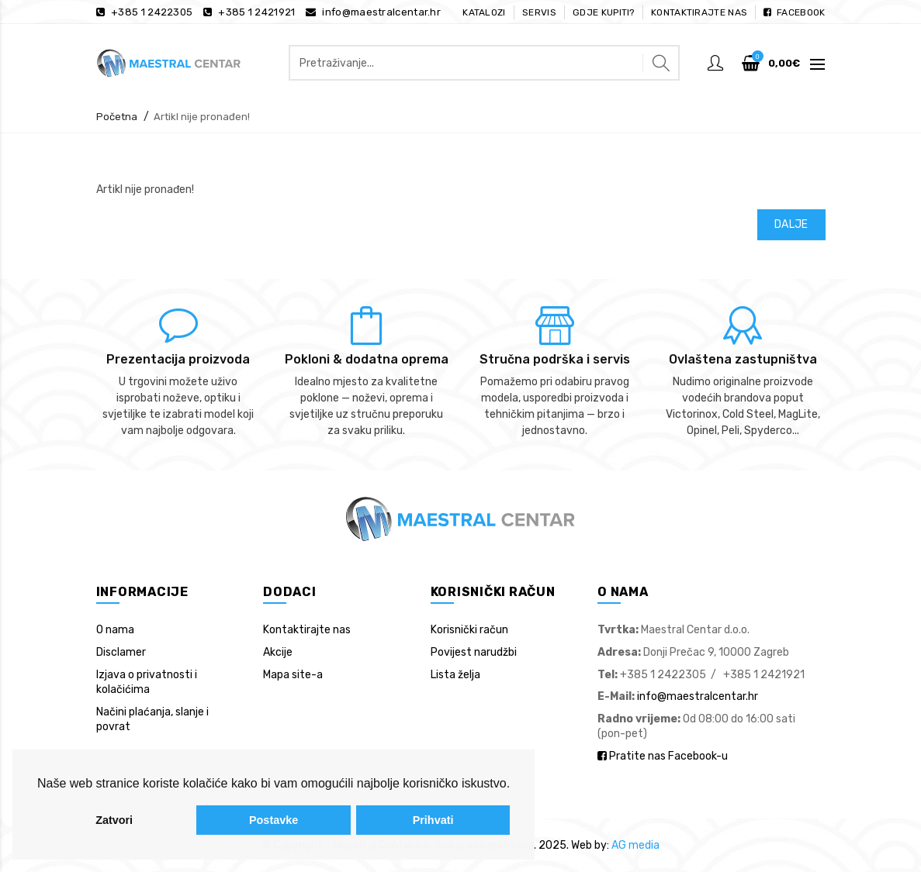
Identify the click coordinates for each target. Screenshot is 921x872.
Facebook (794, 12)
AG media (635, 845)
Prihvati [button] (433, 820)
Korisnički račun (469, 629)
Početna (116, 116)
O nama (115, 629)
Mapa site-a (293, 674)
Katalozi (483, 12)
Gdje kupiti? (604, 12)
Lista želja (455, 674)
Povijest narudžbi (474, 652)
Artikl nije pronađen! (202, 116)
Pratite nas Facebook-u (662, 756)
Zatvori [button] (114, 820)
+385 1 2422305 (151, 12)
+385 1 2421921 (256, 12)
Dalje (791, 224)
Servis (539, 12)
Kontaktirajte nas (699, 12)
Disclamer (121, 652)
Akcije (278, 652)
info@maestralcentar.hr (381, 12)
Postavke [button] (273, 820)
